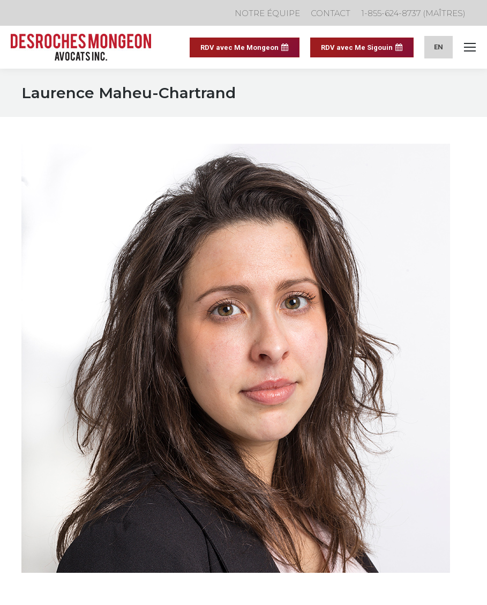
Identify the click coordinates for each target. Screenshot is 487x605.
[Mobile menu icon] (469, 47)
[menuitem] (438, 47)
